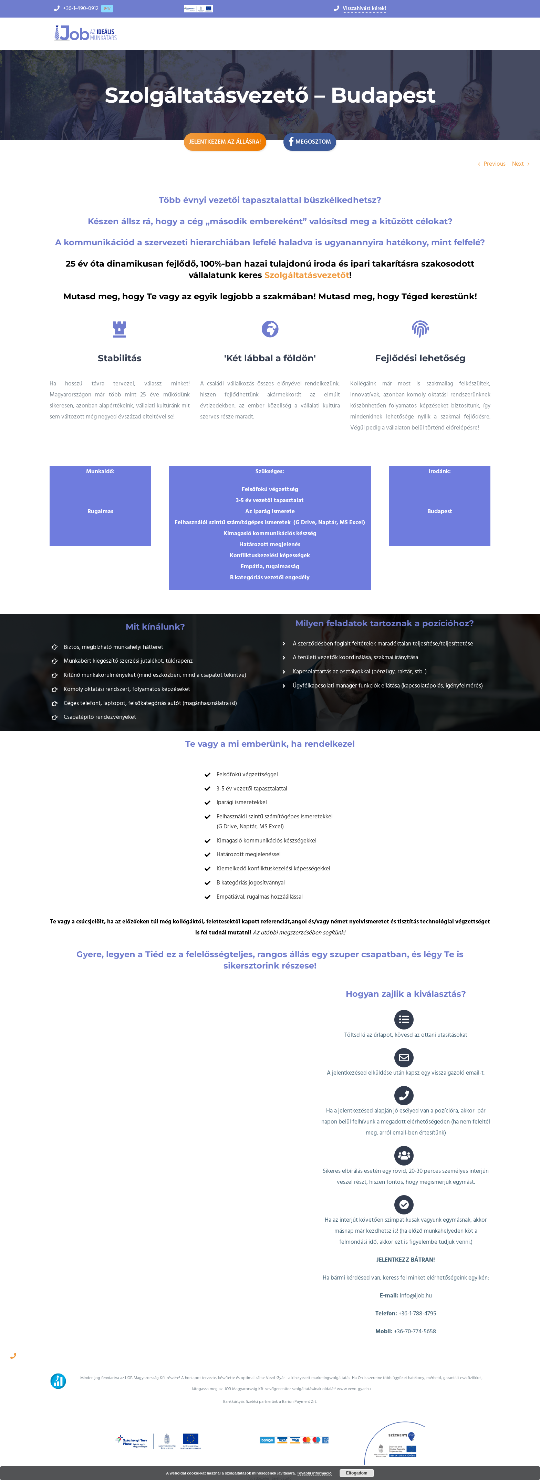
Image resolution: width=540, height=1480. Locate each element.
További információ (314, 1473)
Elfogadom (356, 1473)
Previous (495, 164)
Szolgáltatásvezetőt (306, 275)
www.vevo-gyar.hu (354, 1376)
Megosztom (310, 141)
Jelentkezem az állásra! (225, 142)
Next (518, 164)
